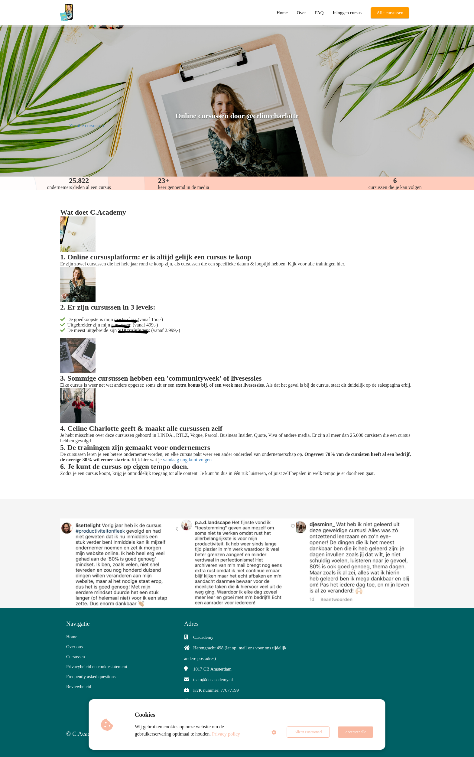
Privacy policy (226, 733)
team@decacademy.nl (213, 679)
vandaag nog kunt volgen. (188, 459)
